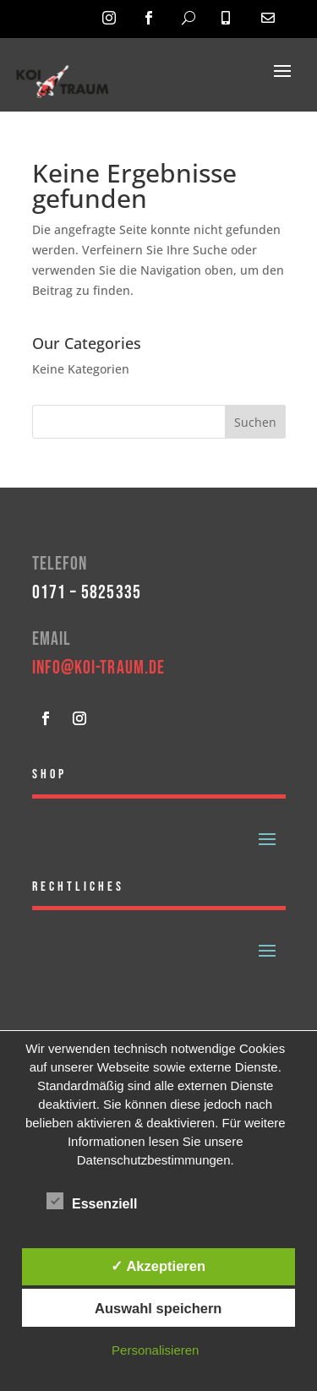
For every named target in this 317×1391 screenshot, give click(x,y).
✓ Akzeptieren (158, 1266)
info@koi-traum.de (99, 668)
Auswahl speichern (158, 1308)
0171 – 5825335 (86, 592)
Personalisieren (155, 1350)
